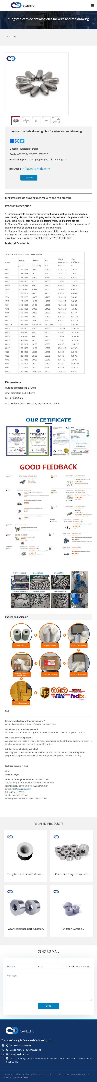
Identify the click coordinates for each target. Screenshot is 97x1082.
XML (73, 1074)
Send (48, 1006)
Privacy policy (82, 1074)
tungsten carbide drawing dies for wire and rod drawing (48, 19)
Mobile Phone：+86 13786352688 (23, 1050)
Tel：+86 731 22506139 (18, 1045)
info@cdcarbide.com (36, 168)
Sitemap (66, 1074)
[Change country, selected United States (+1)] (69, 966)
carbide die (23, 214)
